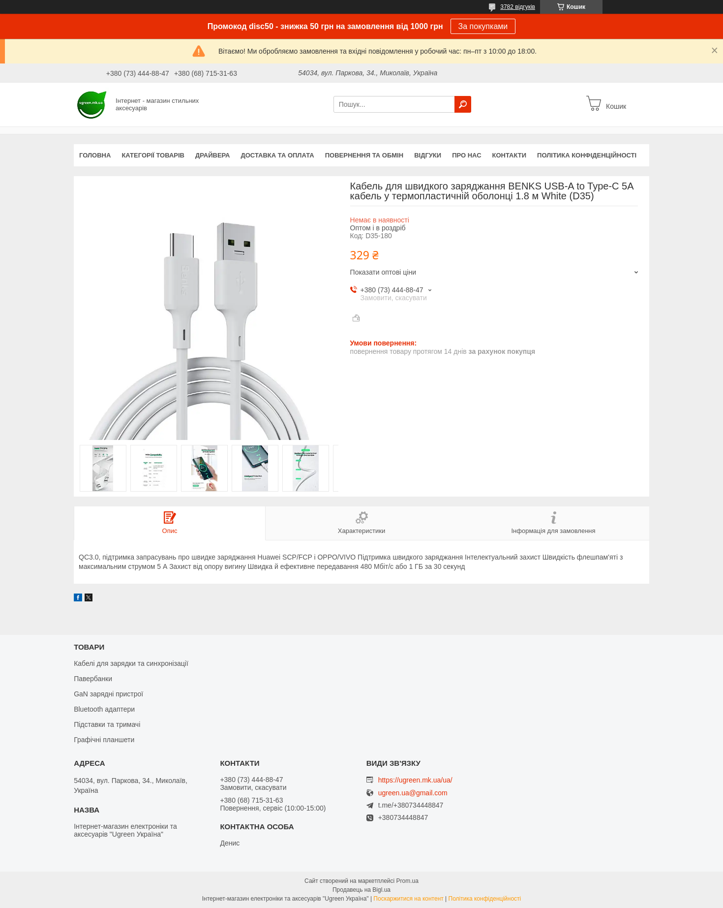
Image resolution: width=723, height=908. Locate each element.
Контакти (509, 155)
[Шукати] (462, 104)
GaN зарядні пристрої (108, 694)
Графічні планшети (104, 740)
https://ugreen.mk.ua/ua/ (415, 780)
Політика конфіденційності (586, 155)
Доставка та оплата (277, 155)
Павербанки (93, 679)
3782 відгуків (517, 6)
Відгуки (427, 155)
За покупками (483, 26)
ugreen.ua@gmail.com (413, 793)
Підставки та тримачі (107, 724)
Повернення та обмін (364, 155)
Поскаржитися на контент (408, 898)
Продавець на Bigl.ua (361, 889)
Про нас (466, 155)
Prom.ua (407, 880)
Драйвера (212, 155)
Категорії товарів (152, 155)
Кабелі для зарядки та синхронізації (131, 663)
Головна (95, 155)
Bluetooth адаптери (104, 709)
